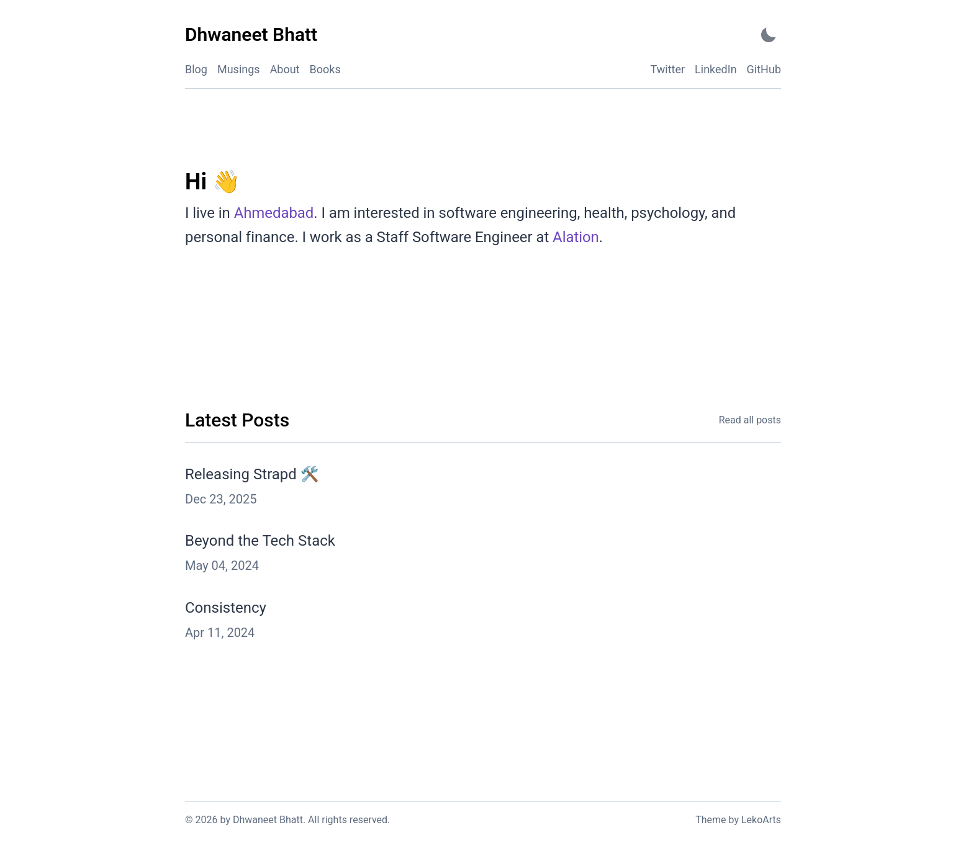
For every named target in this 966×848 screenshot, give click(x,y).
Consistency (225, 607)
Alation (576, 237)
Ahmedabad (274, 213)
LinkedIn (716, 69)
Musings (238, 69)
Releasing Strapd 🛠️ (252, 474)
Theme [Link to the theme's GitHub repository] (710, 820)
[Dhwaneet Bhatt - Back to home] (251, 35)
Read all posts (750, 420)
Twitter (668, 69)
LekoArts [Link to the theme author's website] (761, 820)
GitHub (764, 69)
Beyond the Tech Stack (260, 540)
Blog (196, 69)
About (285, 69)
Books (325, 69)
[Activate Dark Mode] (768, 35)
